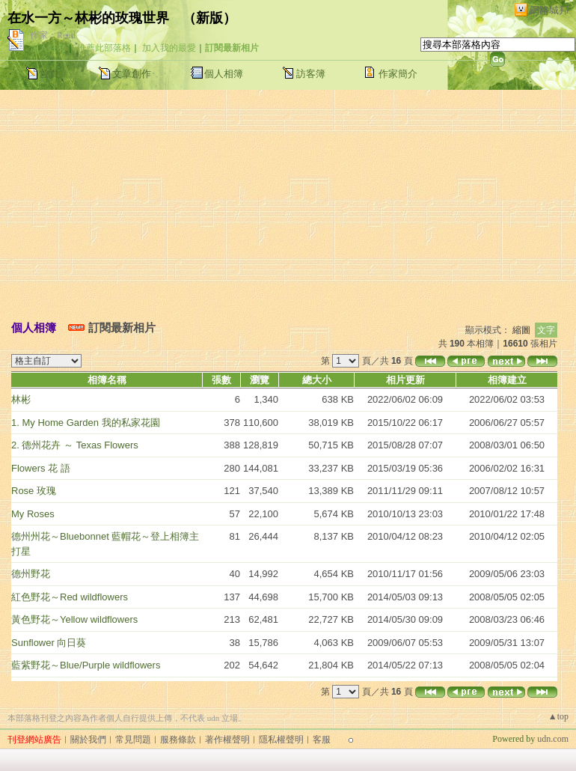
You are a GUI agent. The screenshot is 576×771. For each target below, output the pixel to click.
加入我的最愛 (169, 48)
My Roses (33, 513)
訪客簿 (310, 73)
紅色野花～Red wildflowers (69, 597)
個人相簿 (223, 73)
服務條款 (178, 739)
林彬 (21, 399)
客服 (322, 739)
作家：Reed (53, 35)
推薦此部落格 (104, 48)
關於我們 (88, 739)
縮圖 (521, 330)
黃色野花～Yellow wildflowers (74, 619)
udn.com (553, 739)
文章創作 (131, 73)
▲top (558, 716)
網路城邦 (549, 10)
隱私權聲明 (281, 739)
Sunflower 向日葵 (48, 642)
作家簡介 (398, 73)
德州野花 (30, 573)
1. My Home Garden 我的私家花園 (85, 422)
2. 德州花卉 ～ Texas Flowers (74, 445)
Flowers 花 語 (40, 468)
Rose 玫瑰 (33, 490)
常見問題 (133, 739)
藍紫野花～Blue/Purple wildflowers (85, 665)
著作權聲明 (227, 739)
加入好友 (48, 48)
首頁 (49, 73)
